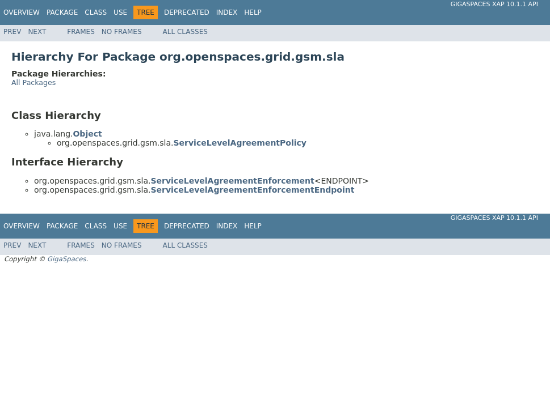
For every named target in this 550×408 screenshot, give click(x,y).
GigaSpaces (66, 259)
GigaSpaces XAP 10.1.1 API (494, 4)
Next (37, 32)
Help (253, 12)
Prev (12, 32)
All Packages (33, 82)
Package (62, 12)
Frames (81, 32)
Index (227, 12)
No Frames (122, 32)
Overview (21, 12)
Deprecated (186, 12)
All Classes (185, 32)
